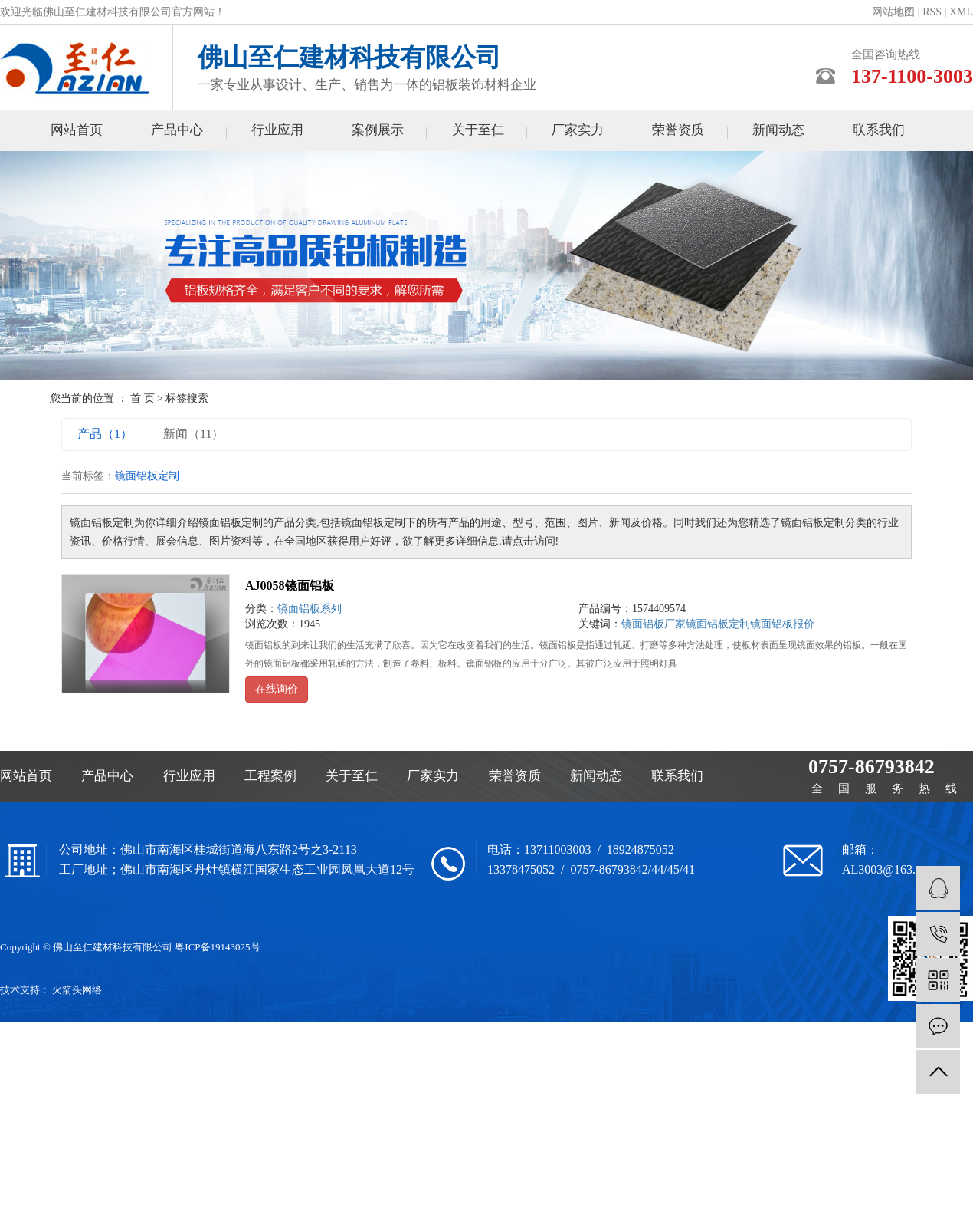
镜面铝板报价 (782, 624)
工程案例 (270, 776)
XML (961, 12)
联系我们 (879, 130)
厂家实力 (578, 130)
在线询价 (276, 689)
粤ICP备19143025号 (217, 947)
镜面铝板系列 (309, 608)
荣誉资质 (678, 130)
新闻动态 (778, 130)
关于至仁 (478, 130)
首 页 (142, 398)
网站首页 (77, 130)
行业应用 (277, 130)
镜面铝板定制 (718, 624)
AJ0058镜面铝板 (289, 585)
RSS (932, 12)
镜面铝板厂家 (653, 624)
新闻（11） (193, 433)
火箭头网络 (77, 990)
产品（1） (105, 433)
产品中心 (177, 130)
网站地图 (893, 12)
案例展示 (378, 130)
